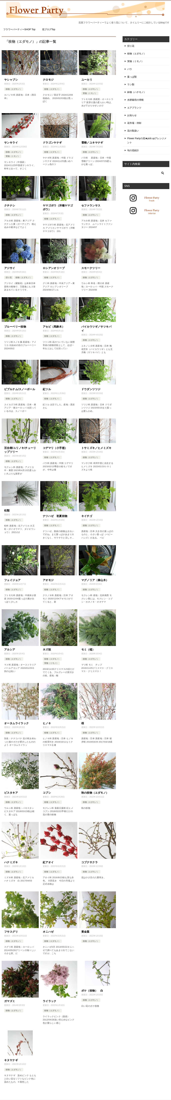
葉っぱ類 (132, 76)
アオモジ (48, 577)
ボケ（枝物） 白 (92, 987)
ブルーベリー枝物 (15, 325)
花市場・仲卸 (134, 123)
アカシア (9, 647)
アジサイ (9, 267)
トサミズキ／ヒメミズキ (96, 446)
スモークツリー (91, 267)
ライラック (49, 997)
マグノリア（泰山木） (95, 577)
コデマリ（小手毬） (55, 446)
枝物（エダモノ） (14, 89)
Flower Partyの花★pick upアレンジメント (146, 140)
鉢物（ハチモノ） (136, 92)
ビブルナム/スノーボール (19, 387)
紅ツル (47, 387)
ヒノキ (47, 720)
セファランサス (91, 204)
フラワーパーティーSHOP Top (19, 29)
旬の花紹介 (133, 150)
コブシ (47, 789)
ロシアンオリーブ (54, 267)
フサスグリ (11, 928)
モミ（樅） (88, 647)
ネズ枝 (47, 647)
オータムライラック (16, 720)
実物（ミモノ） (90, 93)
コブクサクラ (89, 859)
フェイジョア (12, 577)
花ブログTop (48, 29)
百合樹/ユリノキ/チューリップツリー (20, 448)
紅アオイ (48, 859)
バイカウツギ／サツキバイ (96, 327)
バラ (129, 69)
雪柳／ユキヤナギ (92, 142)
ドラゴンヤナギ (52, 142)
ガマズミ (9, 997)
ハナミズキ (11, 859)
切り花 (9, 276)
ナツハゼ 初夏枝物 (55, 513)
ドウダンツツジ (91, 387)
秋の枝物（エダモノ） (95, 789)
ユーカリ (86, 79)
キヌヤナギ (11, 1056)
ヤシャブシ (11, 79)
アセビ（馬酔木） (54, 325)
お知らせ (132, 115)
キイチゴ (86, 513)
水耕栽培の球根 (135, 99)
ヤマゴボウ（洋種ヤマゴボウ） (58, 206)
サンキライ (11, 142)
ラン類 (130, 84)
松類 (7, 508)
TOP (13, 1098)
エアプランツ (134, 107)
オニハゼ (48, 928)
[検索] (146, 173)
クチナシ (9, 204)
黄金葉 (85, 928)
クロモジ (48, 79)
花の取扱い (133, 130)
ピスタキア (11, 789)
